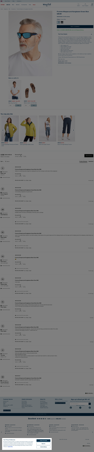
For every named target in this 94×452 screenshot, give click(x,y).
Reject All (43, 443)
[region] (27, 444)
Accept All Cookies (43, 440)
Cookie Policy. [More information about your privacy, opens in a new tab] (10, 446)
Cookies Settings (43, 446)
